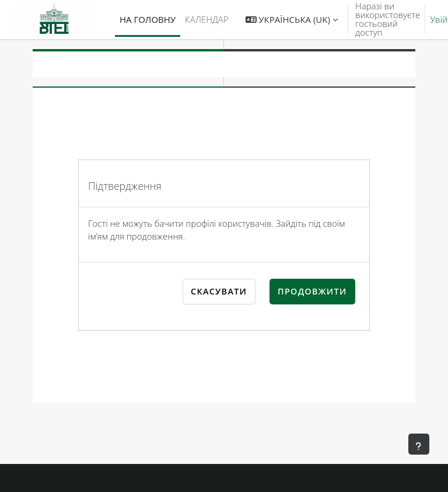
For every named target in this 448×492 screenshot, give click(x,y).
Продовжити (312, 291)
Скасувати (219, 291)
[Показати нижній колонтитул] (418, 444)
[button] (291, 19)
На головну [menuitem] (148, 19)
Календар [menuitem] (206, 19)
